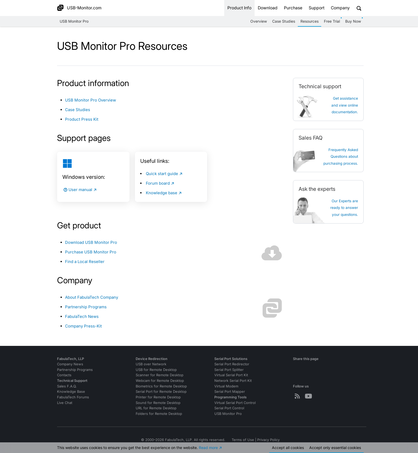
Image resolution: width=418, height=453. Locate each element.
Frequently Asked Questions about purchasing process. (340, 156)
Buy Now (353, 21)
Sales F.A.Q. (67, 386)
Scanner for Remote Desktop (159, 375)
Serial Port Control (229, 408)
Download (268, 7)
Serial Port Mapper (229, 392)
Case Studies (283, 21)
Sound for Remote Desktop (158, 403)
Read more (208, 447)
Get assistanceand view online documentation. (344, 105)
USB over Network (151, 364)
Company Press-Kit (83, 326)
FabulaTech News (82, 316)
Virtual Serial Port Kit (231, 375)
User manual (77, 189)
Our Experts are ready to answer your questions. (344, 208)
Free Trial (332, 21)
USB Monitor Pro (74, 21)
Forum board (158, 183)
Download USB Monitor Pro (91, 242)
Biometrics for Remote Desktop (161, 386)
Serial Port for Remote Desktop (161, 392)
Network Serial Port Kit (233, 381)
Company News (70, 364)
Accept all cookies (288, 447)
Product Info (239, 7)
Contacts (64, 375)
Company (340, 7)
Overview (258, 21)
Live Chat (64, 403)
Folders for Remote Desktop (159, 414)
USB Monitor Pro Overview (90, 100)
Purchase (293, 7)
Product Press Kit (81, 119)
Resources (309, 21)
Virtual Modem (226, 386)
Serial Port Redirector (231, 364)
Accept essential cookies (335, 447)
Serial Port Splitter (229, 370)
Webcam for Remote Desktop (160, 381)
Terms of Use (243, 440)
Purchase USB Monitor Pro (90, 251)
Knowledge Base (71, 392)
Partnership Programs (86, 306)
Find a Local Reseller (84, 261)
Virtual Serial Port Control (235, 403)
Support (316, 7)
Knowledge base (161, 192)
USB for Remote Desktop (156, 370)
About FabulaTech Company (91, 297)
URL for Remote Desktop (156, 408)
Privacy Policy (268, 440)
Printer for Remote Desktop (158, 397)
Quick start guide (162, 173)
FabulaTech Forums (73, 397)
